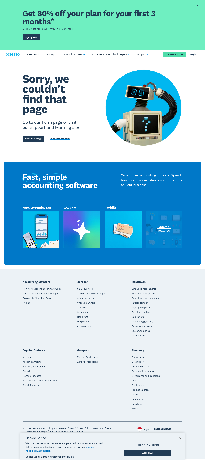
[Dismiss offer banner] (197, 5)
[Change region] (161, 430)
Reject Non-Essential (148, 445)
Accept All (147, 453)
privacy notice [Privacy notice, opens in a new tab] (42, 451)
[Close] (179, 437)
